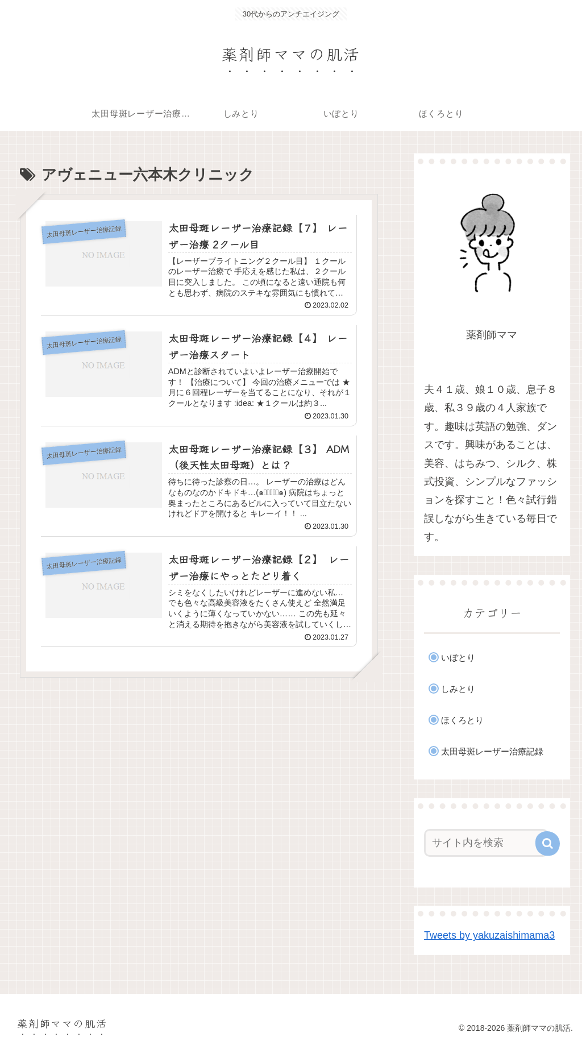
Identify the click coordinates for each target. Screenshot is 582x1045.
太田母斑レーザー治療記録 (492, 751)
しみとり (458, 689)
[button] (547, 843)
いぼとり (458, 657)
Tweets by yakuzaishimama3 (489, 935)
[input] (486, 843)
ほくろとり (462, 720)
